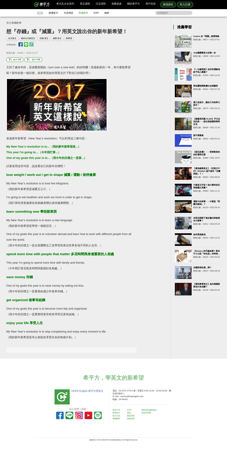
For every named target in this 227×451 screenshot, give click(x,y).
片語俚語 (68, 12)
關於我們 (132, 415)
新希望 (69, 38)
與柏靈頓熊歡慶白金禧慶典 (205, 86)
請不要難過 (198, 135)
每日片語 (117, 415)
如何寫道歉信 (199, 234)
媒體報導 (132, 418)
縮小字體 (33, 59)
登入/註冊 (185, 4)
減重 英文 (57, 38)
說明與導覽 (148, 413)
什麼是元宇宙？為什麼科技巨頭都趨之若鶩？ (206, 186)
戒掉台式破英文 (28, 38)
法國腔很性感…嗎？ (202, 267)
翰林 (106, 12)
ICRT (96, 12)
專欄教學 (83, 12)
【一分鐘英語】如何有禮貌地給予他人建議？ (206, 70)
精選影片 (53, 12)
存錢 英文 (44, 38)
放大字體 (15, 59)
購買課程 (168, 4)
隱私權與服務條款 (151, 410)
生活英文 (12, 38)
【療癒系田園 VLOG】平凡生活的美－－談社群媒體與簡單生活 (206, 121)
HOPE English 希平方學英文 (87, 391)
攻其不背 (117, 410)
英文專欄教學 (13, 23)
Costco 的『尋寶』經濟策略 (206, 36)
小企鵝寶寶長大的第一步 (204, 53)
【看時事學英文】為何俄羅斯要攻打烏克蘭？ (206, 285)
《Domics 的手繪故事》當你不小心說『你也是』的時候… (206, 252)
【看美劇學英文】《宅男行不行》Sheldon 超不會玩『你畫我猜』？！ (206, 171)
